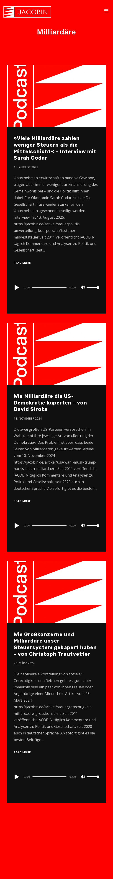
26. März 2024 (24, 663)
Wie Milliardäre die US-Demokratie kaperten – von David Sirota (50, 402)
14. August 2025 (26, 167)
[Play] (16, 287)
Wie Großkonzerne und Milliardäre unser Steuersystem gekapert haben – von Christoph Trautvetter (55, 644)
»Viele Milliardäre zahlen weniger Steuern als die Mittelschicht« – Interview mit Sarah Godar (55, 148)
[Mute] (83, 287)
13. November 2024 (28, 418)
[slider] (49, 287)
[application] (56, 287)
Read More (22, 263)
